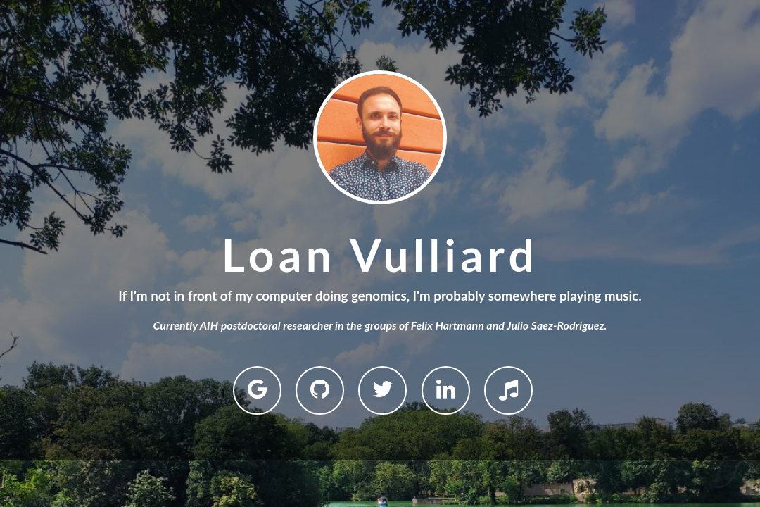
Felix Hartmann (447, 325)
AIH (209, 325)
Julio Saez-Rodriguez (555, 325)
